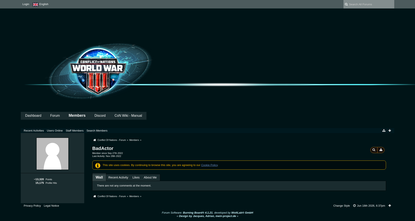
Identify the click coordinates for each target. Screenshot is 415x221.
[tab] (99, 177)
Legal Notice (51, 205)
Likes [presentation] (135, 177)
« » (207, 216)
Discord (100, 115)
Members (77, 115)
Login (25, 4)
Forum (55, 115)
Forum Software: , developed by (207, 212)
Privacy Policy (32, 205)
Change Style (341, 205)
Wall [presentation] (99, 177)
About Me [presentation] (150, 177)
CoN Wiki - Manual (128, 115)
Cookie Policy (209, 165)
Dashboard (33, 115)
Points (48, 179)
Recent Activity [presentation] (118, 177)
